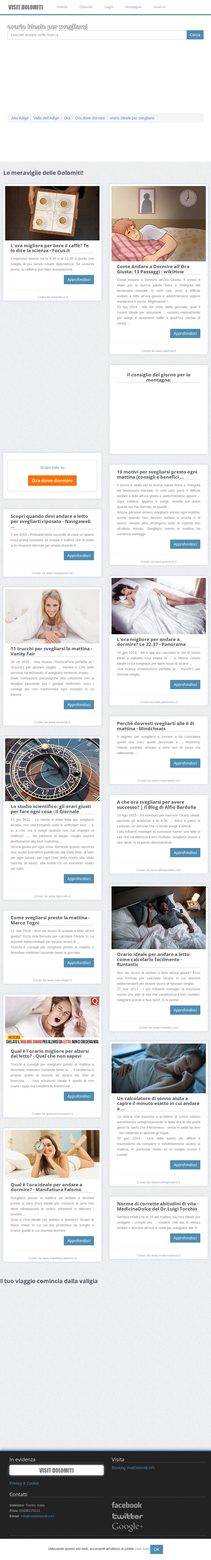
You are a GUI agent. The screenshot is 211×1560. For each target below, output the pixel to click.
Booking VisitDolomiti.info (133, 1468)
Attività (61, 7)
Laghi (108, 7)
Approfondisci (79, 279)
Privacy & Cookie (24, 1483)
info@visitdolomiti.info (37, 1516)
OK (156, 1549)
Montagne (133, 7)
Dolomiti (86, 7)
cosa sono (142, 1549)
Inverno (159, 7)
